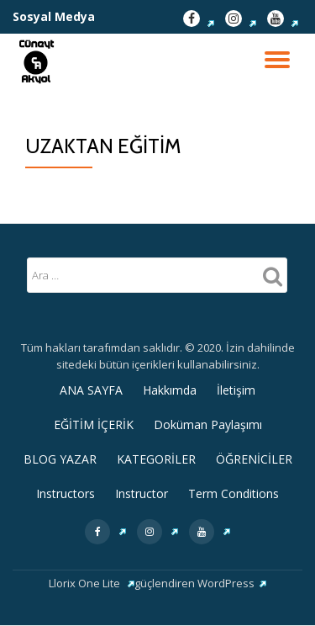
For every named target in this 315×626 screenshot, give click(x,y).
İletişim (236, 390)
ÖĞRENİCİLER (254, 459)
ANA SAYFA (91, 390)
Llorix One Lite (91, 583)
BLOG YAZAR (60, 459)
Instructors (65, 493)
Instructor (141, 493)
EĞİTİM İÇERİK (94, 424)
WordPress (231, 583)
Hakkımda (170, 390)
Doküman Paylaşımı (208, 424)
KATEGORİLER (156, 459)
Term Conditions (233, 493)
